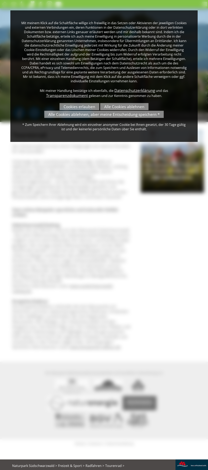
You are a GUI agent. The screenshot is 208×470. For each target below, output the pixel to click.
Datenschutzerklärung (134, 90)
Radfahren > (95, 465)
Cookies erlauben (79, 106)
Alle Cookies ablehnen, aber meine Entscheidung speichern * (104, 114)
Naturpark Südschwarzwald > (34, 465)
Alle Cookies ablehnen (124, 106)
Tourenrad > (114, 465)
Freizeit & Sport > (71, 465)
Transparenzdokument (67, 95)
